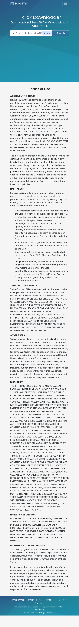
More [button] (61, 599)
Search (60, 33)
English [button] (38, 603)
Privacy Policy (34, 599)
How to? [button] (48, 599)
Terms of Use (17, 599)
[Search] (31, 33)
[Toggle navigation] (65, 3)
